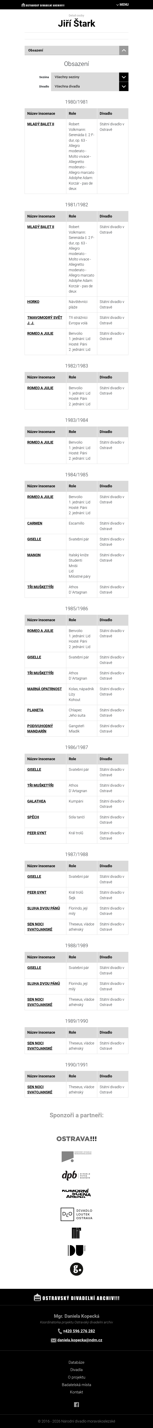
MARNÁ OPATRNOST (44, 689)
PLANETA (35, 710)
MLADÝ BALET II (40, 124)
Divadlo (44, 86)
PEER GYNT (36, 833)
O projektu (76, 1377)
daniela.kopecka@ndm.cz (79, 1340)
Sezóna (44, 77)
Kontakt (76, 1392)
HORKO (33, 302)
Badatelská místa (76, 1384)
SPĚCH (33, 817)
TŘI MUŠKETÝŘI (40, 587)
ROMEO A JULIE (40, 333)
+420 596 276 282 (79, 1331)
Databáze (76, 1362)
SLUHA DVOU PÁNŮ (43, 908)
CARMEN (34, 523)
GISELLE (34, 539)
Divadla (76, 1369)
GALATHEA (36, 801)
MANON (34, 555)
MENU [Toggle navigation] (124, 5)
